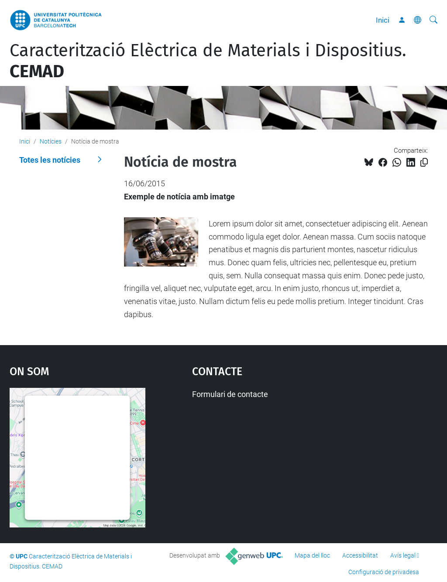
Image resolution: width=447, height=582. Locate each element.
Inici (382, 20)
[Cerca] (433, 20)
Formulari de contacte (230, 394)
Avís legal (403, 555)
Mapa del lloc (312, 555)
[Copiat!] (424, 162)
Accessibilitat (360, 555)
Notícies (51, 141)
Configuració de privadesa (383, 571)
